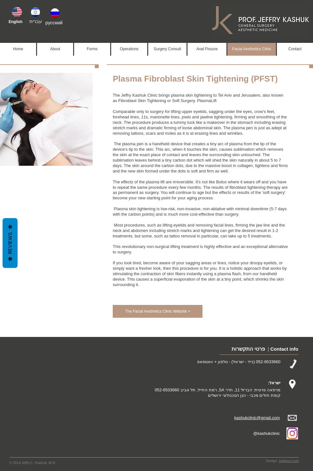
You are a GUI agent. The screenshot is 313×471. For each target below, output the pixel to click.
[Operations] (129, 49)
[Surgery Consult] (167, 49)
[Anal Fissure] (206, 49)
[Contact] (295, 49)
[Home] (18, 49)
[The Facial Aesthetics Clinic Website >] (157, 311)
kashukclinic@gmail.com (257, 417)
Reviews (10, 243)
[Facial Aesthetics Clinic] (251, 49)
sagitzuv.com (289, 461)
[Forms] (92, 49)
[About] (55, 49)
